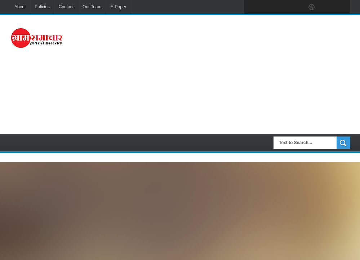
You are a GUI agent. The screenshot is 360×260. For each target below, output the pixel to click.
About (20, 6)
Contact (66, 6)
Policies (42, 6)
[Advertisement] (231, 73)
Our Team (92, 6)
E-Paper (118, 6)
